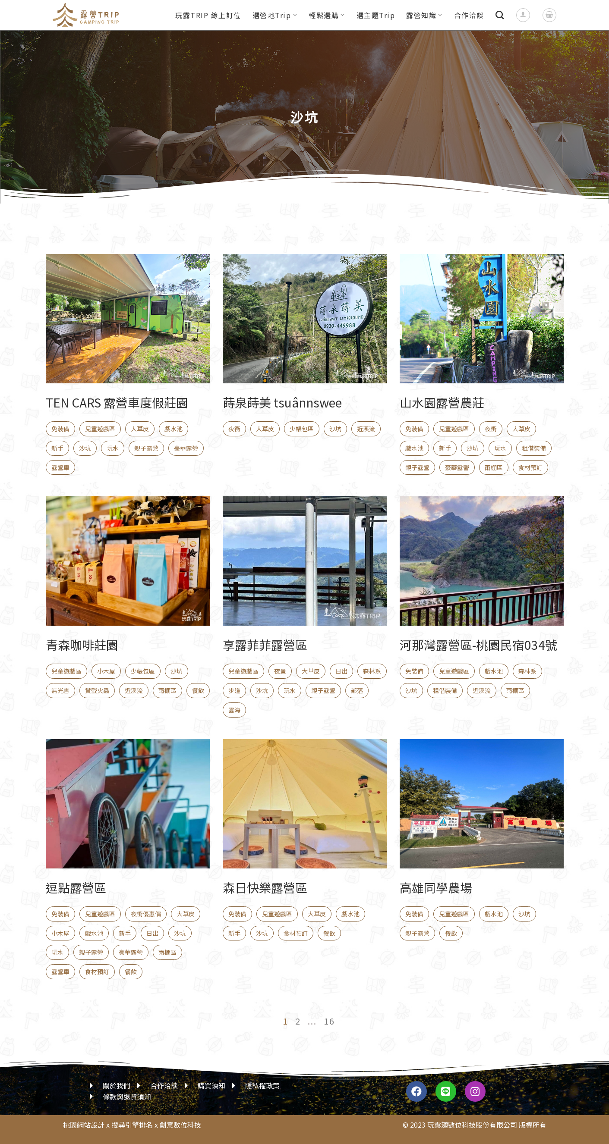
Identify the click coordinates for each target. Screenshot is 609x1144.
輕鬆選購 (327, 15)
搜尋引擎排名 (132, 1124)
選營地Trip (274, 15)
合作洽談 (469, 15)
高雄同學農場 (436, 887)
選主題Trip (376, 15)
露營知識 (424, 15)
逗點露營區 (76, 887)
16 (329, 1021)
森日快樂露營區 (265, 887)
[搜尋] (500, 15)
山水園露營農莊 (442, 402)
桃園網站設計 (83, 1124)
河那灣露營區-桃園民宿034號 (478, 644)
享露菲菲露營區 (265, 644)
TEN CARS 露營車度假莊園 (117, 402)
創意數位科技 (180, 1124)
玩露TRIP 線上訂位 (208, 15)
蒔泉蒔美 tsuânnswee (282, 402)
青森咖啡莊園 (82, 644)
